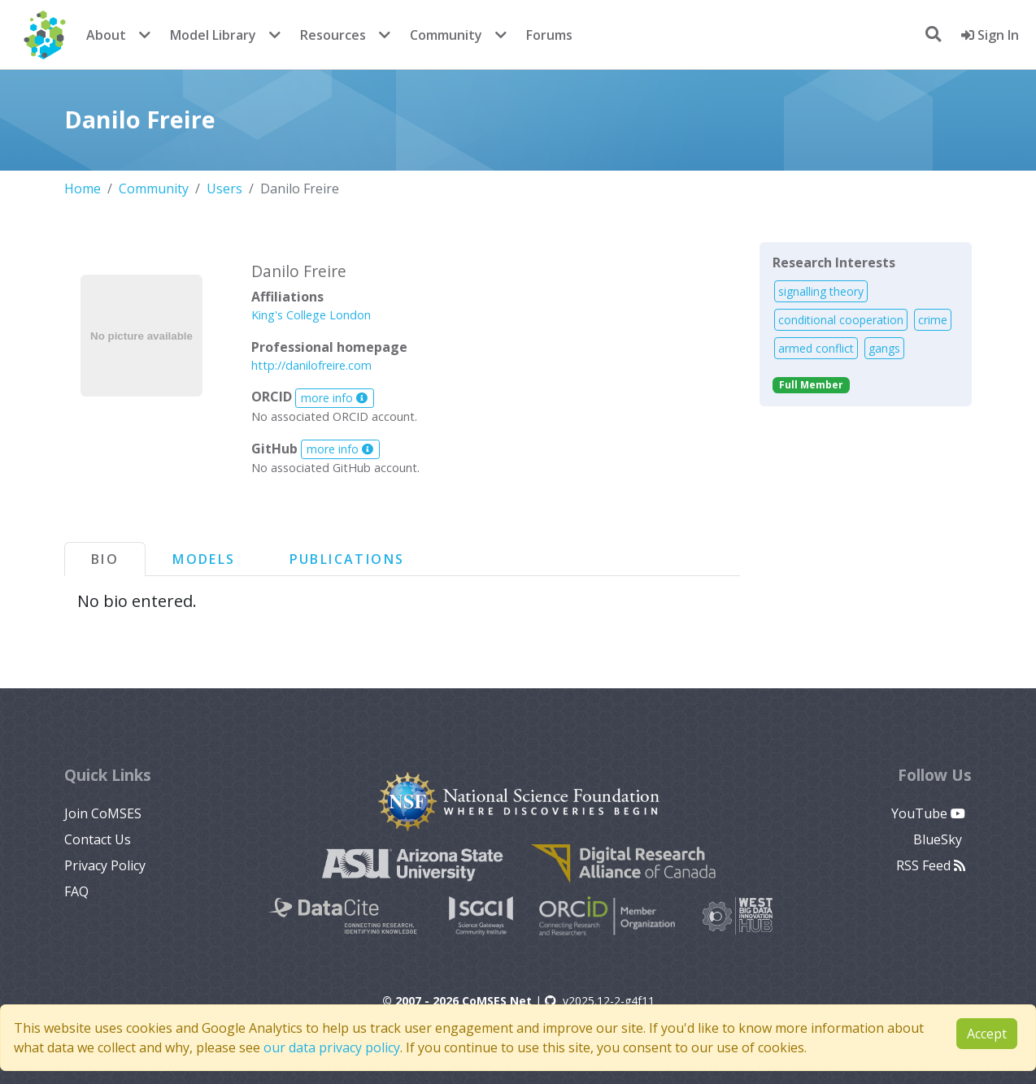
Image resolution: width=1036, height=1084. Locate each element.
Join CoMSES (102, 813)
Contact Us (97, 839)
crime (932, 319)
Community (446, 35)
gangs (884, 348)
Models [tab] (203, 559)
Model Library (213, 35)
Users (224, 188)
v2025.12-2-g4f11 (600, 1000)
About (106, 35)
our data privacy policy (331, 1047)
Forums (549, 35)
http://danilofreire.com (311, 365)
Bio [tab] (105, 559)
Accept (987, 1034)
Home (82, 188)
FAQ (76, 891)
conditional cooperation (840, 319)
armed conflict (816, 348)
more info (334, 397)
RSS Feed (930, 865)
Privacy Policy (105, 865)
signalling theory (821, 291)
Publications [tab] (347, 559)
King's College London (311, 315)
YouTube (928, 813)
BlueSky (939, 839)
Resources (333, 35)
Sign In (990, 35)
